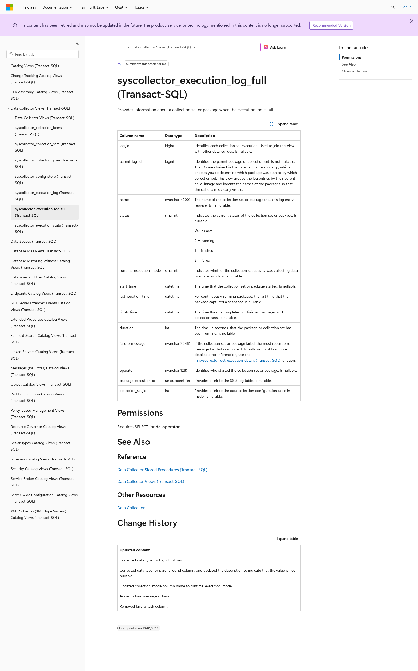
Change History (354, 71)
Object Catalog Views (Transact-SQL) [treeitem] (41, 384)
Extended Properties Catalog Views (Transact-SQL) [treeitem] (39, 322)
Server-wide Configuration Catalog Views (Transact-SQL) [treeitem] (44, 498)
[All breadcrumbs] (122, 47)
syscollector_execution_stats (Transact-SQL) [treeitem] (46, 228)
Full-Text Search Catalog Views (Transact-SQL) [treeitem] (44, 339)
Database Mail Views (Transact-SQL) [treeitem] (40, 250)
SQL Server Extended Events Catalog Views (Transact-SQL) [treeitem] (40, 306)
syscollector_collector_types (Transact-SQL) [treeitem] (46, 163)
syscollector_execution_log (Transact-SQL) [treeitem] (45, 196)
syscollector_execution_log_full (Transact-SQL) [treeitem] (41, 212)
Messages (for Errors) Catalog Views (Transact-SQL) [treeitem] (40, 371)
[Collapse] (77, 43)
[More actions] (296, 47)
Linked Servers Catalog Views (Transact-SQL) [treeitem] (43, 355)
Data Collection (131, 507)
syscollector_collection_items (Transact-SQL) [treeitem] (38, 131)
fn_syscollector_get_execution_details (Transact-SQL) (237, 360)
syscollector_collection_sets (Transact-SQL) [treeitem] (46, 147)
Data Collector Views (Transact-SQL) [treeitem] (44, 117)
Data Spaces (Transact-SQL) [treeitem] (33, 241)
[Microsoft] (9, 7)
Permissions (351, 57)
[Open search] (393, 7)
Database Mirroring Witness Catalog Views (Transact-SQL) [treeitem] (40, 264)
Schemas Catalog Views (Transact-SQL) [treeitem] (43, 459)
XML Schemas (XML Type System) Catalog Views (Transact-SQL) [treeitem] (38, 514)
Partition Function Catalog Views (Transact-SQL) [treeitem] (37, 397)
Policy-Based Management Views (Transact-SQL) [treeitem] (38, 413)
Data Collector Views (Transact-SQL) (161, 47)
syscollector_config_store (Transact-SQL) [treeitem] (44, 179)
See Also (349, 64)
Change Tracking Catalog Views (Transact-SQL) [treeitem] (36, 79)
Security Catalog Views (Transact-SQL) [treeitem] (42, 468)
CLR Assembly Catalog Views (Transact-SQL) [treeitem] (43, 95)
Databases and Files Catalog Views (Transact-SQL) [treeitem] (39, 280)
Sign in (406, 6)
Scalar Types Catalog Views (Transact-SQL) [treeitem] (41, 446)
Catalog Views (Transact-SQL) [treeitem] (35, 65)
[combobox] (42, 54)
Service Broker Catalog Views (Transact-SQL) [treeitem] (43, 482)
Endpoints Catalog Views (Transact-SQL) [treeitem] (43, 293)
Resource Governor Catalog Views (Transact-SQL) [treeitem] (38, 430)
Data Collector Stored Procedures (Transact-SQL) (162, 469)
